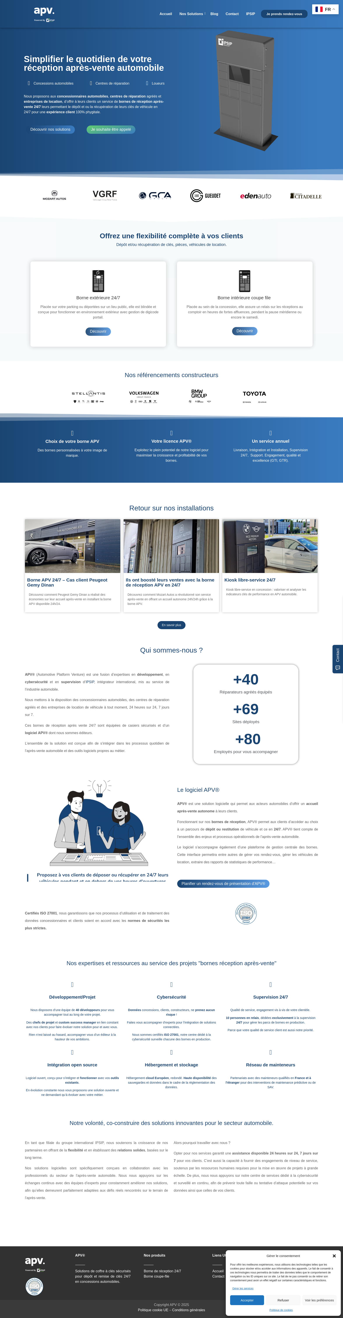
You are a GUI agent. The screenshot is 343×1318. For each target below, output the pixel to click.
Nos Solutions (192, 14)
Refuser (283, 1300)
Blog (214, 14)
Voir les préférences (319, 1300)
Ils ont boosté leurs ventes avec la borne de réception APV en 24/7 (170, 582)
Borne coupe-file (156, 1276)
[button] (334, 1256)
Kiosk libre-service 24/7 (249, 579)
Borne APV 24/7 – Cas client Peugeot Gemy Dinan (67, 582)
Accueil (166, 14)
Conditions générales (188, 1310)
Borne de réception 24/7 (162, 1271)
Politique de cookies (281, 1310)
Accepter (247, 1300)
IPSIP (250, 14)
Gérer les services (243, 1288)
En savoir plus (171, 625)
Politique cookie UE (153, 1310)
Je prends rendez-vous (284, 14)
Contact (232, 14)
